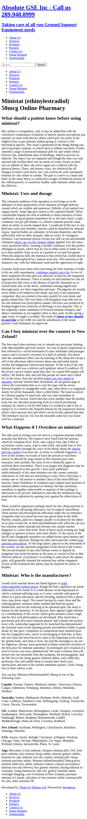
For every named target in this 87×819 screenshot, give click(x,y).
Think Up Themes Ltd (32, 787)
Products (14, 44)
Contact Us (16, 51)
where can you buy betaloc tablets (34, 242)
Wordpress (68, 787)
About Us (15, 37)
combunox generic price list (52, 272)
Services (14, 41)
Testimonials (17, 58)
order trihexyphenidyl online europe (34, 585)
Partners (14, 47)
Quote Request (18, 54)
